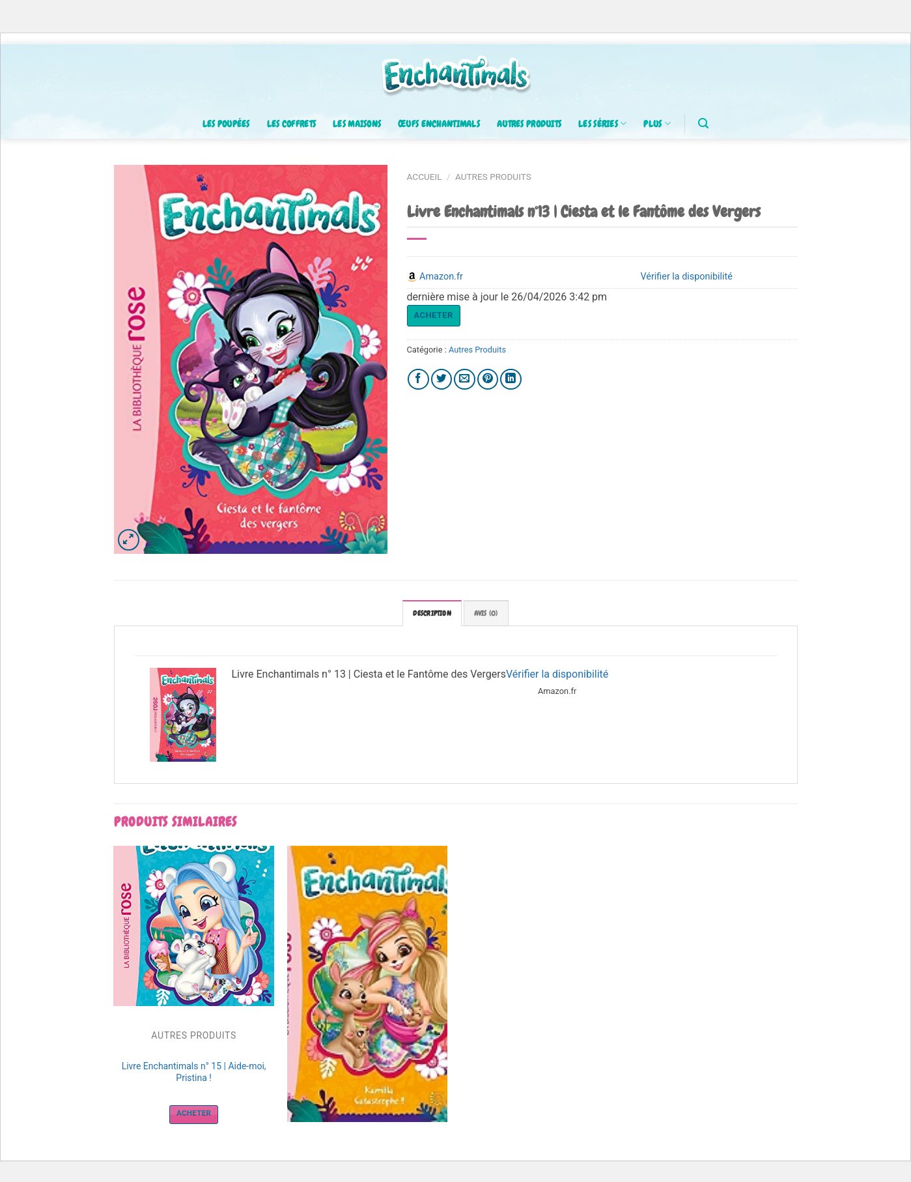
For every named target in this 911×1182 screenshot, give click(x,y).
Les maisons (357, 124)
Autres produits (529, 124)
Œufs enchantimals (439, 124)
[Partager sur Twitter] (442, 379)
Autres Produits (493, 176)
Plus (657, 123)
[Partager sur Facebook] (418, 379)
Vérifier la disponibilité (557, 674)
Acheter (433, 315)
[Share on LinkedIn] (511, 379)
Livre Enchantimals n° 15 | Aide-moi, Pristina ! (194, 1072)
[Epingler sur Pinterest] (488, 379)
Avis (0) (486, 613)
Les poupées (226, 124)
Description (432, 613)
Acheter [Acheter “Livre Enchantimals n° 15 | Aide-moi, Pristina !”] (193, 1112)
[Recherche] (703, 123)
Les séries (602, 123)
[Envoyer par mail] (464, 379)
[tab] (431, 613)
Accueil (424, 176)
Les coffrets (291, 124)
